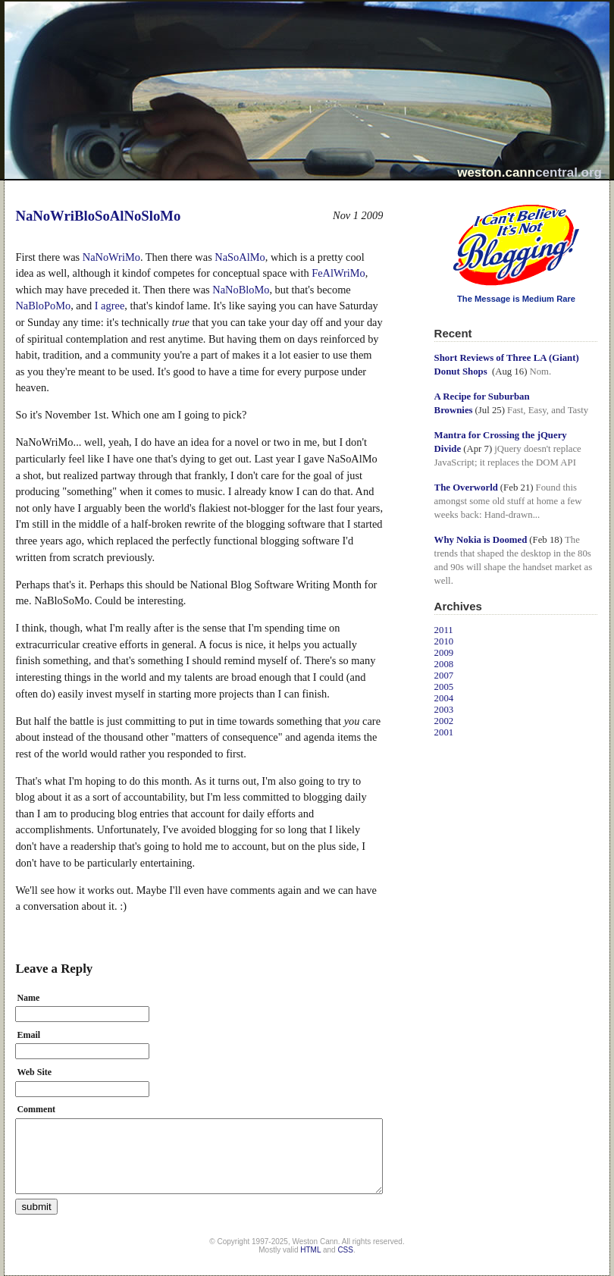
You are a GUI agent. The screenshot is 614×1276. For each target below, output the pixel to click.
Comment (36, 1109)
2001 (444, 732)
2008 (444, 664)
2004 (444, 698)
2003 (444, 709)
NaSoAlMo (240, 257)
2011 (443, 630)
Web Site (34, 1072)
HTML (310, 1250)
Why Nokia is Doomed (481, 540)
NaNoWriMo (111, 257)
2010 (444, 641)
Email (28, 1035)
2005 (444, 687)
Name (28, 997)
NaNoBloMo (240, 290)
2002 (444, 721)
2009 (444, 652)
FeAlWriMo (338, 273)
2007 (444, 675)
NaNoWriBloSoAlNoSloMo (97, 216)
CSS (345, 1250)
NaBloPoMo (42, 305)
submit (36, 1206)
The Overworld (466, 487)
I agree (110, 305)
